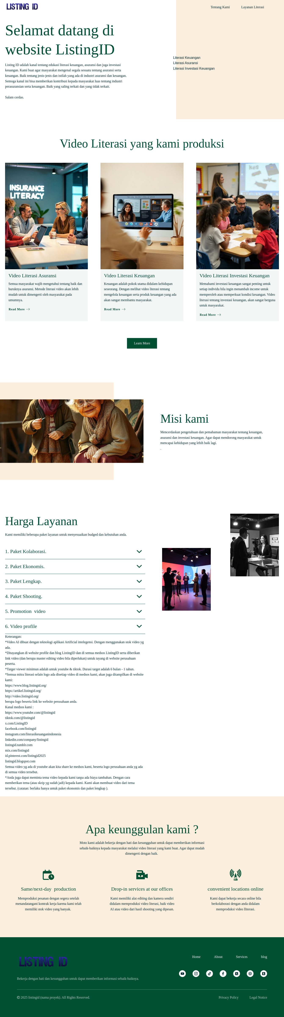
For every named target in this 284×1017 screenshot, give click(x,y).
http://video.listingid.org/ (22, 696)
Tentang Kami (220, 7)
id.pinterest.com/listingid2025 (26, 756)
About (218, 957)
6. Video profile (21, 626)
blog (264, 957)
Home (196, 957)
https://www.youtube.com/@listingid (30, 712)
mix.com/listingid (17, 750)
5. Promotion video (25, 611)
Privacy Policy (229, 997)
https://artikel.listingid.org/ (23, 691)
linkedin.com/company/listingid (27, 739)
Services (241, 957)
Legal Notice (258, 997)
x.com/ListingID (16, 723)
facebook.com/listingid (21, 728)
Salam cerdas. (14, 97)
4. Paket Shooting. (23, 596)
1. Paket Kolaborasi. (25, 551)
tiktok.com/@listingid (20, 718)
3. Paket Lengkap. (23, 581)
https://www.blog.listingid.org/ (26, 685)
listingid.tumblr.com (19, 745)
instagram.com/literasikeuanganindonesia (33, 734)
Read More (19, 309)
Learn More (142, 343)
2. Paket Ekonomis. (25, 566)
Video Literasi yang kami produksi (142, 143)
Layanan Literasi (252, 7)
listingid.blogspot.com (20, 761)
